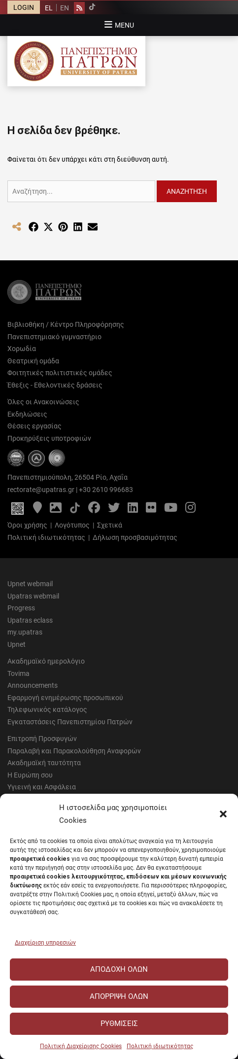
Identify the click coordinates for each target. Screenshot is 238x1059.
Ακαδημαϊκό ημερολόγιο (46, 661)
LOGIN (23, 7)
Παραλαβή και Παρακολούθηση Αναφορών (74, 751)
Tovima (18, 673)
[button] (223, 814)
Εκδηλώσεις (27, 414)
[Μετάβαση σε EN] (64, 7)
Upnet (16, 644)
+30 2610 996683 (106, 490)
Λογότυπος (72, 525)
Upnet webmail (30, 584)
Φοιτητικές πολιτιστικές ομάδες (59, 373)
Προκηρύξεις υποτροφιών (49, 438)
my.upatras (24, 632)
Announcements (32, 685)
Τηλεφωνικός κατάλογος (47, 709)
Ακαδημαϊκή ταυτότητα (44, 763)
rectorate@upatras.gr (40, 490)
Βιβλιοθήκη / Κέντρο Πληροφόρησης (65, 324)
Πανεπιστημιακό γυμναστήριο (54, 337)
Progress (21, 608)
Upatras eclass (30, 620)
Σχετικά (109, 525)
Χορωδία (21, 349)
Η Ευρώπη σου (30, 775)
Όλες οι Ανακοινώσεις (43, 402)
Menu (124, 25)
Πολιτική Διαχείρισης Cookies (81, 1046)
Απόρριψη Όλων (119, 996)
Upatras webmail (33, 596)
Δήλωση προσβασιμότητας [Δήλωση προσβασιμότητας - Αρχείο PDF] (135, 537)
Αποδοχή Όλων (119, 969)
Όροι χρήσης (27, 525)
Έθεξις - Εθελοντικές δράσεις (54, 385)
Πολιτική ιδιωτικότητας (160, 1046)
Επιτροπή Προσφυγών (42, 738)
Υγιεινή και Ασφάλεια (41, 787)
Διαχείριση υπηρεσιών (45, 942)
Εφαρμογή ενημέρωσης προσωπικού (65, 698)
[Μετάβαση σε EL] (48, 7)
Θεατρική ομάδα (33, 361)
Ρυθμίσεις (119, 1023)
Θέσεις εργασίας (34, 426)
